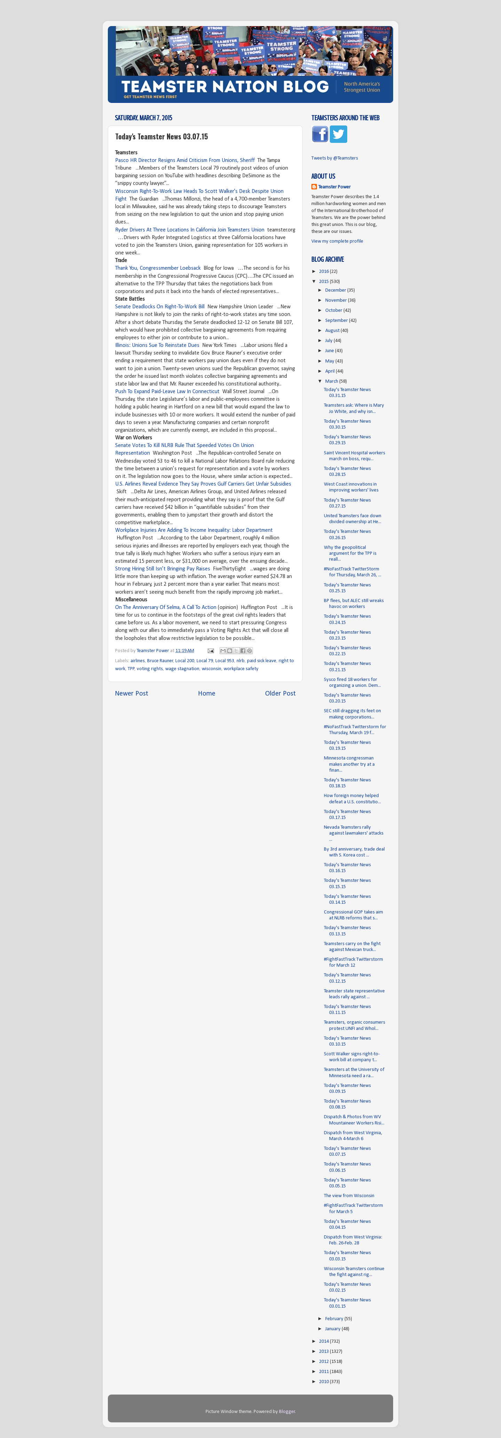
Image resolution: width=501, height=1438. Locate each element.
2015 (324, 281)
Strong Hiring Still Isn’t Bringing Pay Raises (162, 569)
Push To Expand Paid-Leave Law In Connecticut (167, 392)
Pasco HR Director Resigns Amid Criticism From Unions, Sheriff (185, 160)
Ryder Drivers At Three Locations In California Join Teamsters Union (189, 230)
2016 (324, 271)
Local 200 (184, 661)
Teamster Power (334, 187)
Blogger (287, 1411)
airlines (137, 661)
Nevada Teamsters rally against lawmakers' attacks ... (353, 833)
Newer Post (131, 693)
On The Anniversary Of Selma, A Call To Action (165, 607)
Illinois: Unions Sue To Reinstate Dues (157, 345)
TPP (131, 669)
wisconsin (211, 669)
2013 (324, 1351)
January (333, 1329)
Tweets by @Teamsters (334, 158)
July (329, 340)
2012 (324, 1361)
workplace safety (241, 669)
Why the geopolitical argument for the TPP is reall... (350, 553)
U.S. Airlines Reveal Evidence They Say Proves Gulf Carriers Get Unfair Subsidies (203, 484)
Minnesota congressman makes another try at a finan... (349, 764)
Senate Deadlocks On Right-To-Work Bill (160, 307)
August (333, 330)
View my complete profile (337, 241)
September (337, 320)
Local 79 (205, 661)
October (334, 310)
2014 (324, 1341)
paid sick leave (261, 661)
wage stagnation (182, 669)
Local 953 (224, 661)
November (336, 300)
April (330, 371)
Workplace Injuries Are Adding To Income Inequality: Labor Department (194, 530)
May (330, 361)
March (332, 381)
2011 (324, 1371)
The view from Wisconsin (349, 1196)
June (330, 351)
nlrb (241, 661)
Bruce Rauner (160, 661)
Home (206, 693)
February (334, 1319)
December (336, 290)
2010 (324, 1381)
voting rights (150, 669)
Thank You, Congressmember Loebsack (158, 268)
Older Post (280, 693)
